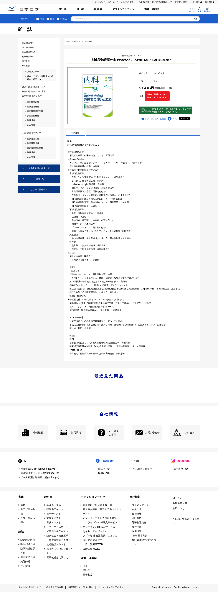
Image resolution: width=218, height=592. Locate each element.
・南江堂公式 (103, 468)
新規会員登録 (180, 503)
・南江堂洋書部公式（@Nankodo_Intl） (40, 473)
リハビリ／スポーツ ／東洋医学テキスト (57, 529)
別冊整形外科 (27, 557)
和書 (42, 19)
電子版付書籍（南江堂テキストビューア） (102, 511)
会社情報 (196, 2)
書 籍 (63, 9)
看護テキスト (53, 522)
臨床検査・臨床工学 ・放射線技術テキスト (58, 537)
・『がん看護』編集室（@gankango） (39, 477)
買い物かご (207, 11)
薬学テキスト (53, 513)
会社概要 (38, 432)
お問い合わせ (113, 2)
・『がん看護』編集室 (140, 468)
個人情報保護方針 (54, 587)
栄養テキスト (53, 518)
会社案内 (137, 518)
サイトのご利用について (29, 587)
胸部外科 (25, 561)
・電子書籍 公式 (179, 468)
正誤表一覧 (39, 179)
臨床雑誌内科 (27, 539)
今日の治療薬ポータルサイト (186, 522)
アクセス (189, 432)
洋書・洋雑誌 (151, 9)
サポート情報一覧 (39, 189)
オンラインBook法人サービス (99, 527)
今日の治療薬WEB (93, 544)
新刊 (22, 505)
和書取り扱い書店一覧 (39, 168)
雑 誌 (80, 9)
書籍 (21, 496)
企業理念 (137, 509)
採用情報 (208, 2)
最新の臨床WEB (91, 549)
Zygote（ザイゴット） (95, 531)
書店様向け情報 (181, 2)
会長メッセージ (140, 505)
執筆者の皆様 (144, 2)
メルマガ (191, 11)
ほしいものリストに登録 (155, 119)
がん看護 (25, 566)
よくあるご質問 (127, 2)
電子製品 (87, 574)
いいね (174, 118)
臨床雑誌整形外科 (27, 550)
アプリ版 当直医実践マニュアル (100, 535)
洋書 (52, 19)
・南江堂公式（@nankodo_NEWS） (38, 468)
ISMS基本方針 (139, 535)
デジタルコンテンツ (123, 9)
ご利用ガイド (100, 2)
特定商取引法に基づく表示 (80, 587)
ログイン (177, 498)
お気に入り (179, 508)
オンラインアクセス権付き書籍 (100, 518)
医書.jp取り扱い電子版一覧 (97, 505)
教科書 (48, 496)
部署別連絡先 (139, 522)
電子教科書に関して (57, 557)
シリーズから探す (27, 520)
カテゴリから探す (27, 511)
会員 (199, 11)
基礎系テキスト (54, 505)
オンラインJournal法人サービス (100, 522)
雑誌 (21, 531)
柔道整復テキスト (56, 544)
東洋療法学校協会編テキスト (59, 551)
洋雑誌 (63, 19)
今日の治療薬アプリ (94, 540)
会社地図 (137, 527)
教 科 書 (98, 9)
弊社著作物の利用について (162, 2)
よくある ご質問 (114, 432)
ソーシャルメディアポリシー (112, 587)
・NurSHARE (103, 473)
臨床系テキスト (54, 509)
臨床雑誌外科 (27, 544)
